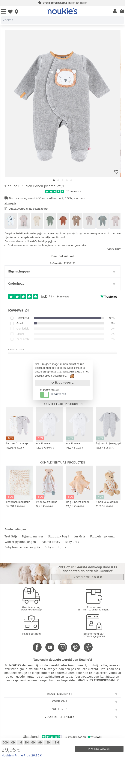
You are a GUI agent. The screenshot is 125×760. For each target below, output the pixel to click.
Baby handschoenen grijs (22, 547)
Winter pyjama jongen (20, 542)
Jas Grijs (79, 536)
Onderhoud (16, 283)
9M (40, 742)
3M (27, 742)
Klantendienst (59, 693)
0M (13, 742)
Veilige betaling (31, 633)
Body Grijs (72, 542)
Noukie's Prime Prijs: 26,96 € (21, 755)
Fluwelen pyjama (102, 536)
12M (48, 742)
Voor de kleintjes (60, 717)
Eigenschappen (19, 271)
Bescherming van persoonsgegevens (94, 635)
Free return (94, 608)
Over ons (59, 701)
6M (33, 742)
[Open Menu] (3, 12)
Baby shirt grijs (55, 547)
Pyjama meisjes (32, 536)
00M (5, 742)
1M (20, 742)
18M (56, 742)
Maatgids (10, 203)
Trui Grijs (10, 536)
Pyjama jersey (50, 542)
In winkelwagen (99, 748)
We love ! (59, 709)
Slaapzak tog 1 (58, 536)
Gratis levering (31, 608)
